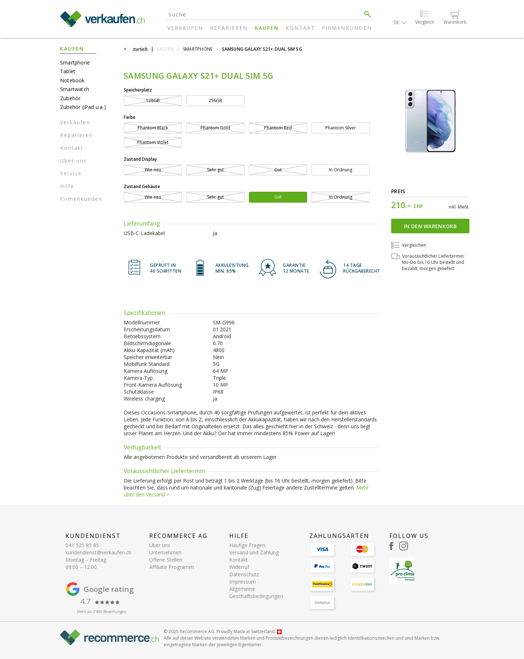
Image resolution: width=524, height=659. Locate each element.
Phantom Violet (152, 142)
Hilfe (67, 186)
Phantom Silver (340, 128)
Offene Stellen (165, 559)
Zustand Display (140, 159)
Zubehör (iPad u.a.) (83, 107)
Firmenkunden (347, 27)
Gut (278, 170)
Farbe (129, 117)
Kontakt (300, 27)
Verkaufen (185, 27)
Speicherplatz (138, 90)
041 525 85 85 (82, 545)
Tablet (67, 71)
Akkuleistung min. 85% (232, 268)
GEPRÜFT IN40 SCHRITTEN (165, 268)
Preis (398, 191)
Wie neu (153, 170)
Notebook (72, 80)
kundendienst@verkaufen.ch (98, 552)
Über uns (73, 160)
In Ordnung (340, 170)
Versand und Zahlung (254, 552)
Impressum (242, 581)
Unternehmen (165, 552)
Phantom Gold (215, 128)
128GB (153, 100)
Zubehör (70, 98)
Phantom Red (278, 128)
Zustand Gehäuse (142, 186)
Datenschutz (244, 574)
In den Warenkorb (430, 226)
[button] (400, 22)
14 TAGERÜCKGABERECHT (361, 268)
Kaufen (267, 27)
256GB (215, 100)
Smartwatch (74, 89)
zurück (140, 49)
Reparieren (229, 27)
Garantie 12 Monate (296, 268)
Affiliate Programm (171, 567)
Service (71, 173)
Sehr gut (215, 170)
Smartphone (75, 62)
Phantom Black (153, 128)
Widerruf (239, 567)
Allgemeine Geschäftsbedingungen (256, 592)
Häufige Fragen (247, 545)
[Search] (263, 14)
